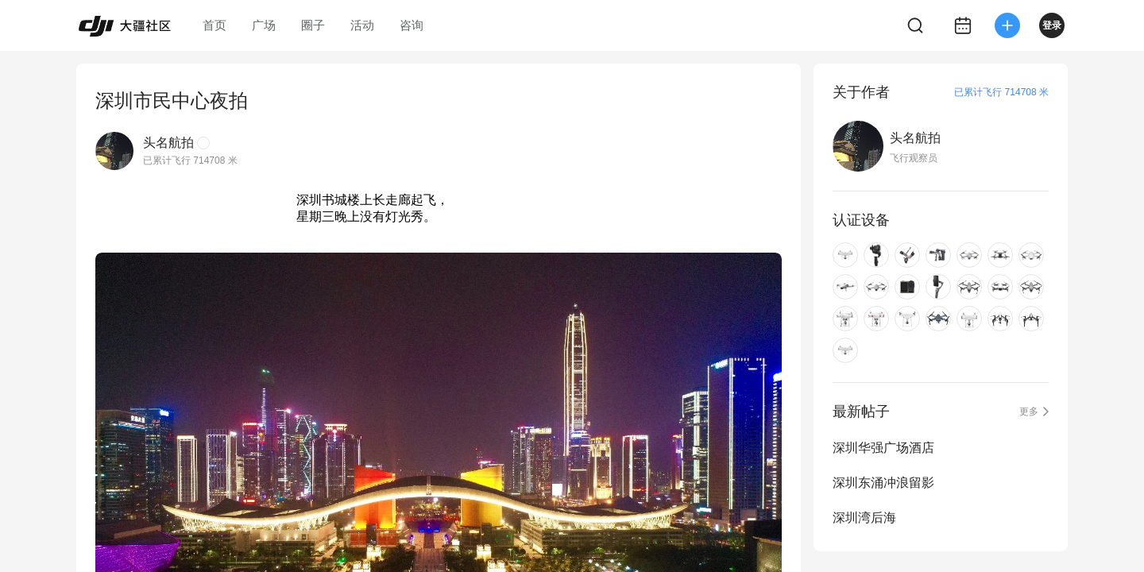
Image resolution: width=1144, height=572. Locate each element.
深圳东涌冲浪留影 (883, 482)
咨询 (411, 25)
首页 (214, 25)
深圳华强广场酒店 (883, 447)
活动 (362, 25)
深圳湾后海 (864, 517)
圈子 (313, 25)
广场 (264, 25)
